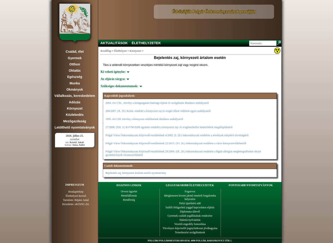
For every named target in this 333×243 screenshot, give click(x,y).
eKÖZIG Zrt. (82, 204)
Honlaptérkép (75, 191)
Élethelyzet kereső (76, 195)
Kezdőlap (106, 50)
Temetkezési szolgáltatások (190, 232)
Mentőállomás (129, 195)
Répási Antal (81, 200)
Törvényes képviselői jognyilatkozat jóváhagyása (190, 228)
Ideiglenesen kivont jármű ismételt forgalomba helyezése (190, 197)
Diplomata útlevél (190, 211)
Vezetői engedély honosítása (190, 224)
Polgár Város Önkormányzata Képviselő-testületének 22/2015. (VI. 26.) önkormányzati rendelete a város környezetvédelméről (175, 143)
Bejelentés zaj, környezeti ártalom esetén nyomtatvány (135, 173)
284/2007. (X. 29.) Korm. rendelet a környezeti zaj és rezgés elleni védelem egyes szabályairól (158, 111)
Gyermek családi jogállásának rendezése (189, 215)
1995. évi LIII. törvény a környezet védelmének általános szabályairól (144, 119)
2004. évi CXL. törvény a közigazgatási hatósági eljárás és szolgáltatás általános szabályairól (157, 103)
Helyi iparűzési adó (190, 203)
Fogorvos (190, 191)
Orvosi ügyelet (129, 191)
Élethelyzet (120, 50)
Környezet (135, 50)
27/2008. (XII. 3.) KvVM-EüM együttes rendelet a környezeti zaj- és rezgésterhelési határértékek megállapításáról (168, 127)
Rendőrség (129, 199)
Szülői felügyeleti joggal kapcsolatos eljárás (190, 207)
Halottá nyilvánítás (189, 219)
